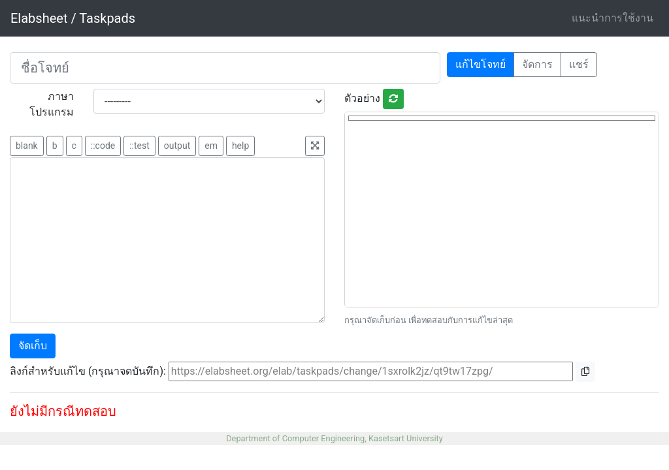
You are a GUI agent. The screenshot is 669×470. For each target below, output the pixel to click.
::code (103, 145)
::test (139, 145)
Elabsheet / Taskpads (72, 18)
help (240, 145)
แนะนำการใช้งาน (612, 18)
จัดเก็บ (32, 345)
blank (27, 145)
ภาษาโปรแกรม (51, 104)
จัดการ (537, 64)
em (211, 145)
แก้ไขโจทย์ (480, 64)
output (177, 145)
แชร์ (579, 64)
